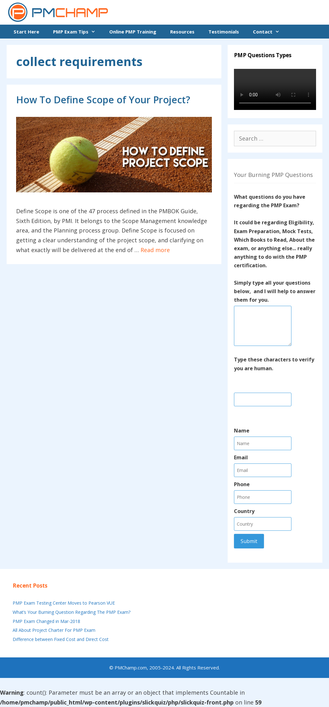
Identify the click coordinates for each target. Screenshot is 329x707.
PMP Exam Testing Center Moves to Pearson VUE (64, 603)
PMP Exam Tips (77, 32)
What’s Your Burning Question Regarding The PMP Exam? (71, 612)
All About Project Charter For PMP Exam (54, 630)
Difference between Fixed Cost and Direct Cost (61, 639)
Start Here (26, 31)
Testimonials (223, 31)
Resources (182, 31)
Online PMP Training (132, 31)
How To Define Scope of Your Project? (103, 99)
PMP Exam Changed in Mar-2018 (46, 621)
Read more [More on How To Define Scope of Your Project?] (155, 250)
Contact (269, 32)
